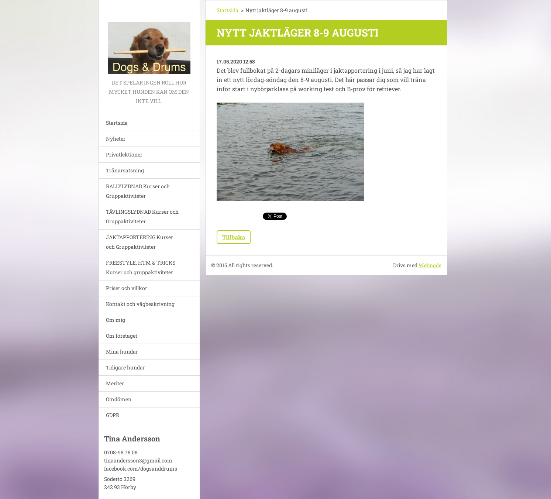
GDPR (112, 415)
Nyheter (115, 138)
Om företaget (121, 335)
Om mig (115, 319)
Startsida (117, 122)
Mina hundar (122, 351)
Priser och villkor (126, 288)
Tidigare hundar (125, 367)
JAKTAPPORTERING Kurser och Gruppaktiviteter (139, 242)
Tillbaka (233, 237)
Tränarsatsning (125, 170)
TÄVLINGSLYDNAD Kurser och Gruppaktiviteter (142, 216)
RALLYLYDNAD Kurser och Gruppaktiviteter (138, 191)
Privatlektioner (124, 154)
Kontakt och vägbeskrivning (140, 303)
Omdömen (118, 399)
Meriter (115, 383)
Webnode (430, 265)
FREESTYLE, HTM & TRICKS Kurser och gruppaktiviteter (140, 267)
